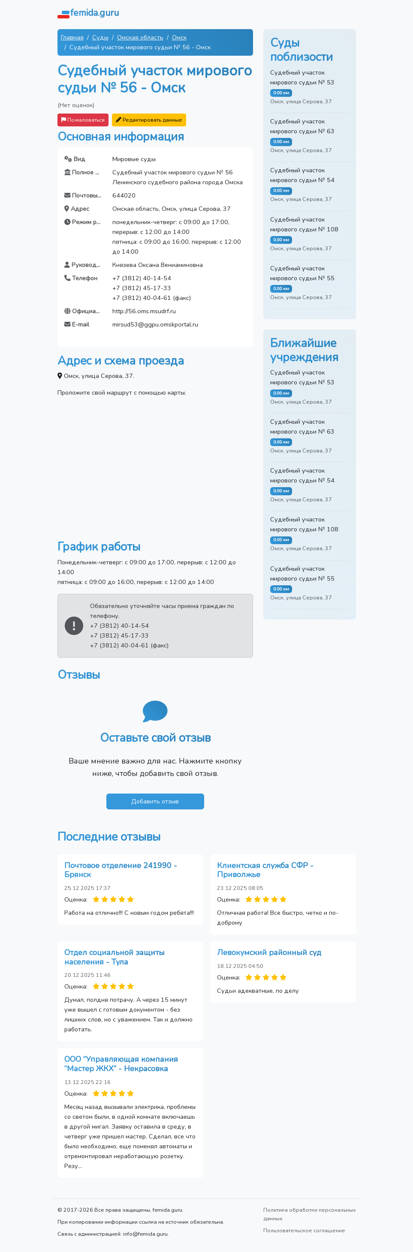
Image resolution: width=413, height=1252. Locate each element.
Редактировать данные (149, 119)
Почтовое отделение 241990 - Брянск (120, 870)
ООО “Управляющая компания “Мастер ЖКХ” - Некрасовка (121, 1064)
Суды (100, 37)
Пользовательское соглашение (304, 1230)
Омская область (140, 37)
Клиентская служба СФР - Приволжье (265, 870)
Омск (179, 37)
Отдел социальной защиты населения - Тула (114, 957)
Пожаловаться (83, 119)
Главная (72, 37)
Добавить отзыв (155, 801)
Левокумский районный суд (269, 952)
